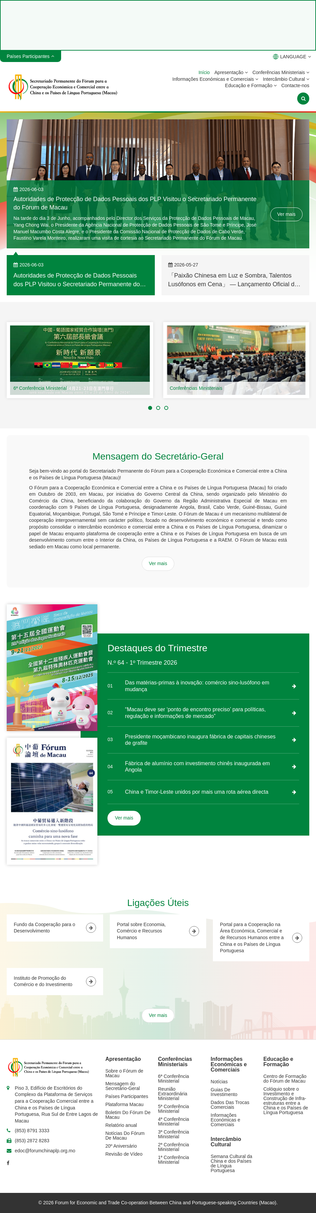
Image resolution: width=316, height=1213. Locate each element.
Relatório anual (121, 1125)
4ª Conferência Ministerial (173, 1121)
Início (204, 72)
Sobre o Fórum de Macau (124, 1073)
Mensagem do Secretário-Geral (122, 1086)
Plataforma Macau (124, 1104)
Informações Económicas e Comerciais (215, 79)
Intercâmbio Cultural (286, 79)
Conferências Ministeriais (281, 72)
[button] (150, 408)
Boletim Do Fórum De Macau (128, 1115)
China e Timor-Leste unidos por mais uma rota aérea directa (196, 792)
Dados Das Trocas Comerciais (230, 1105)
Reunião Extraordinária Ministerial (172, 1093)
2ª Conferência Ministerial (173, 1147)
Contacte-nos (295, 85)
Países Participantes (126, 1096)
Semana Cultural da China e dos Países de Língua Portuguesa (231, 1163)
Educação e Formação (251, 85)
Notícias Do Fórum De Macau (125, 1136)
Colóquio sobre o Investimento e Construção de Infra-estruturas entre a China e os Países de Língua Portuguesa (285, 1100)
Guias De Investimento (224, 1092)
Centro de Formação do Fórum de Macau (284, 1079)
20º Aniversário (121, 1146)
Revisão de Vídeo (124, 1154)
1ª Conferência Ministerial (173, 1160)
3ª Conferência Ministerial (173, 1134)
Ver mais (286, 214)
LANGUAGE (292, 56)
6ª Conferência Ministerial (40, 388)
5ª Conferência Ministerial (173, 1109)
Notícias (219, 1081)
